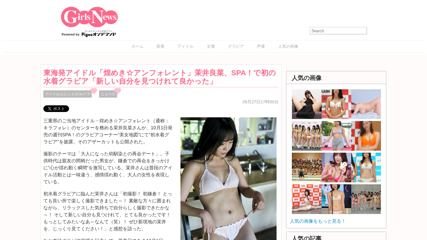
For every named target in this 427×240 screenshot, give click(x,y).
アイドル (185, 46)
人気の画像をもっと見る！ (318, 221)
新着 (160, 46)
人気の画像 (288, 46)
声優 (261, 46)
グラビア (236, 46)
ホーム (137, 46)
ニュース (108, 94)
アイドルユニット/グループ (67, 94)
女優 (211, 46)
